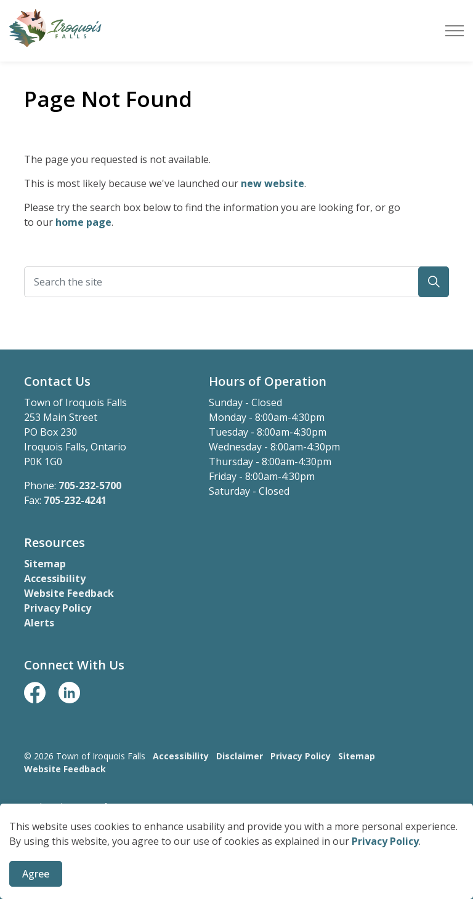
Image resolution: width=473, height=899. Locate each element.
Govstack (89, 806)
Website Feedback (69, 593)
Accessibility (55, 578)
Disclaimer (239, 756)
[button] (433, 281)
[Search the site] (236, 281)
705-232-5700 (90, 485)
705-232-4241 (75, 500)
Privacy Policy (385, 873)
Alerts (39, 622)
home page (83, 222)
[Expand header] (454, 31)
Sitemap (45, 563)
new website (272, 183)
